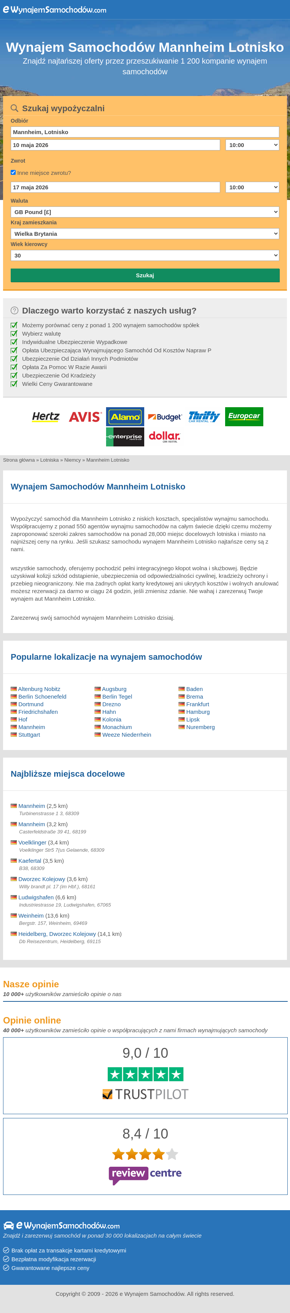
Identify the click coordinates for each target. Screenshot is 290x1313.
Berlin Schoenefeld (38, 696)
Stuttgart (25, 734)
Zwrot (18, 161)
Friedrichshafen (34, 711)
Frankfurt (194, 704)
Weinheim (27, 915)
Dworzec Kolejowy (38, 879)
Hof (19, 719)
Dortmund (27, 704)
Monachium (113, 727)
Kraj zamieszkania (34, 222)
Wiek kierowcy (29, 244)
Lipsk (189, 719)
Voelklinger (29, 842)
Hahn (105, 711)
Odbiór (19, 121)
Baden (191, 689)
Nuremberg (197, 727)
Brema (191, 696)
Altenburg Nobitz (35, 689)
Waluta (19, 201)
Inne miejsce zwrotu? (44, 173)
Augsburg (111, 689)
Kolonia (108, 719)
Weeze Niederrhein (123, 734)
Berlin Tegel (113, 696)
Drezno (108, 704)
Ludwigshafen (32, 897)
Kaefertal (26, 860)
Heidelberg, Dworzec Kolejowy (53, 934)
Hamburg (194, 711)
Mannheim (28, 727)
